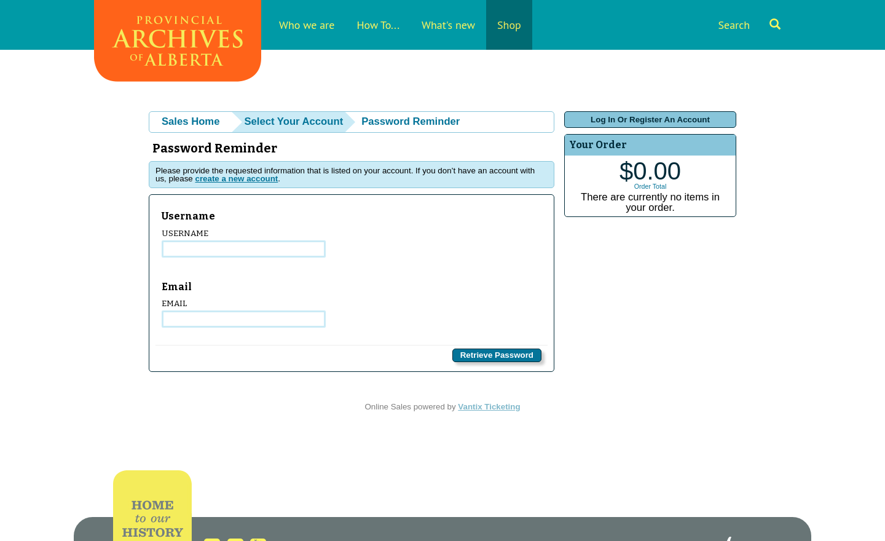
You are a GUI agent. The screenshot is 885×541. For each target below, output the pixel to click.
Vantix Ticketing (489, 406)
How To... (377, 25)
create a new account (236, 178)
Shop (509, 25)
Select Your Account (293, 121)
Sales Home (190, 121)
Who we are (306, 25)
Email (244, 313)
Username (244, 243)
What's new (448, 25)
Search (749, 25)
